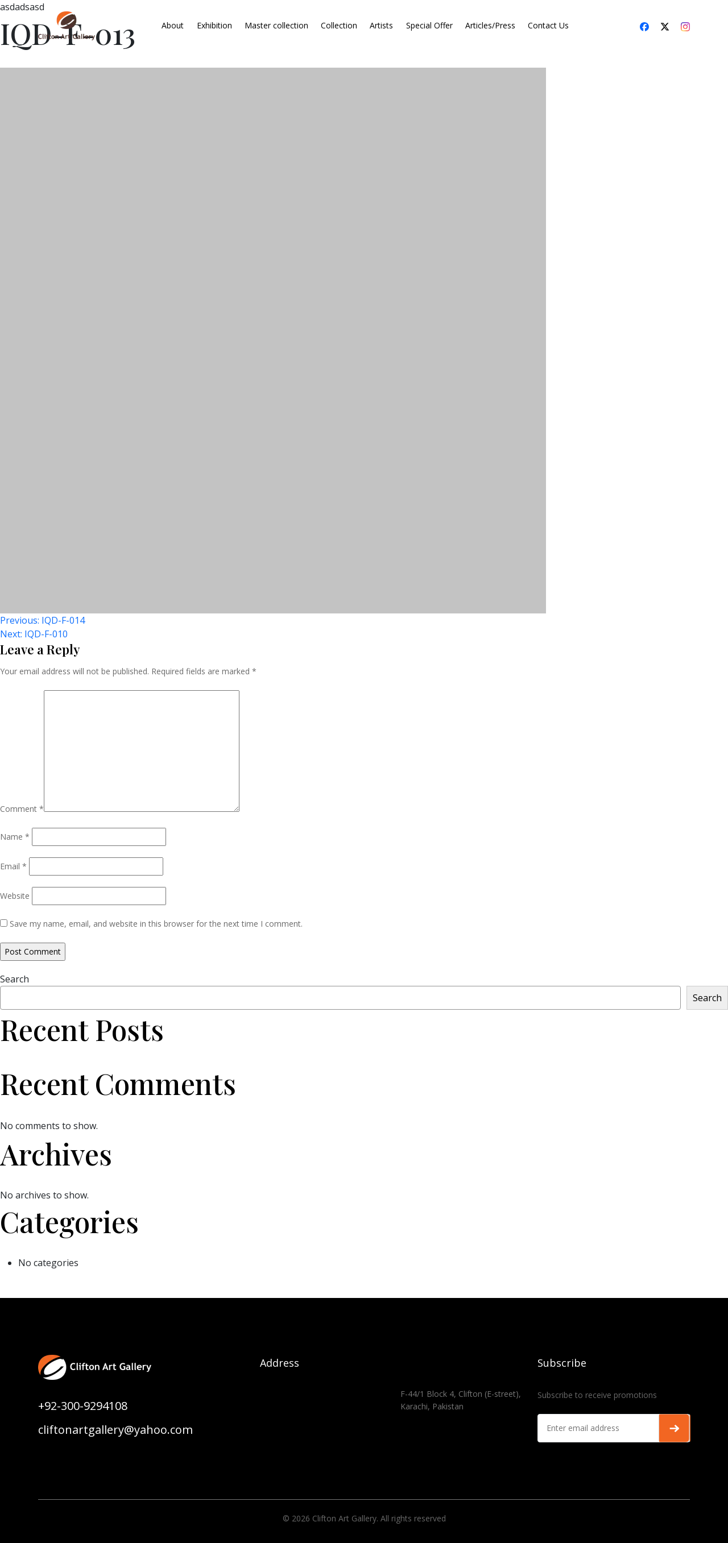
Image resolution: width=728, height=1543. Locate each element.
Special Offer (429, 25)
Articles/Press (490, 25)
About (173, 25)
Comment (22, 808)
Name (15, 836)
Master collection (276, 25)
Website (15, 895)
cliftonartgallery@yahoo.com (115, 1429)
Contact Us (548, 25)
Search (14, 979)
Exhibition (214, 25)
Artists (381, 25)
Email (13, 866)
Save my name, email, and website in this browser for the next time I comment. (156, 923)
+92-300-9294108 (82, 1405)
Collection (339, 25)
